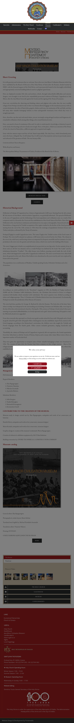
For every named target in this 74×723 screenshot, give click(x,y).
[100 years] (37, 2)
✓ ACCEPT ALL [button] (37, 364)
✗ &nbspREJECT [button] (37, 368)
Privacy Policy (23, 358)
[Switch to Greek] (45, 28)
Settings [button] (37, 372)
